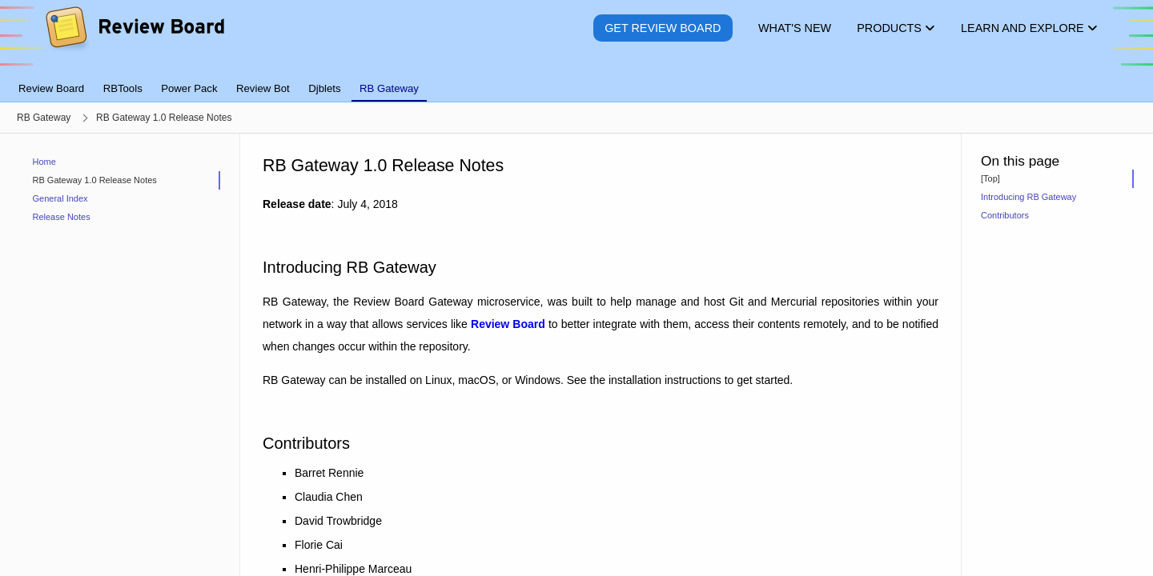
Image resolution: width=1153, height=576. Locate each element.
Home (44, 161)
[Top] (990, 178)
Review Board (508, 324)
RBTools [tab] (123, 88)
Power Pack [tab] (189, 88)
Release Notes (61, 217)
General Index (60, 198)
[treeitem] (119, 180)
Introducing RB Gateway (1028, 197)
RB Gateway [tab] (389, 88)
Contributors (1005, 215)
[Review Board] (134, 39)
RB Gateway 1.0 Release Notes (95, 180)
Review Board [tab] (51, 88)
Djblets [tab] (324, 88)
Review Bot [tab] (263, 88)
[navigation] (120, 355)
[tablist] (576, 79)
